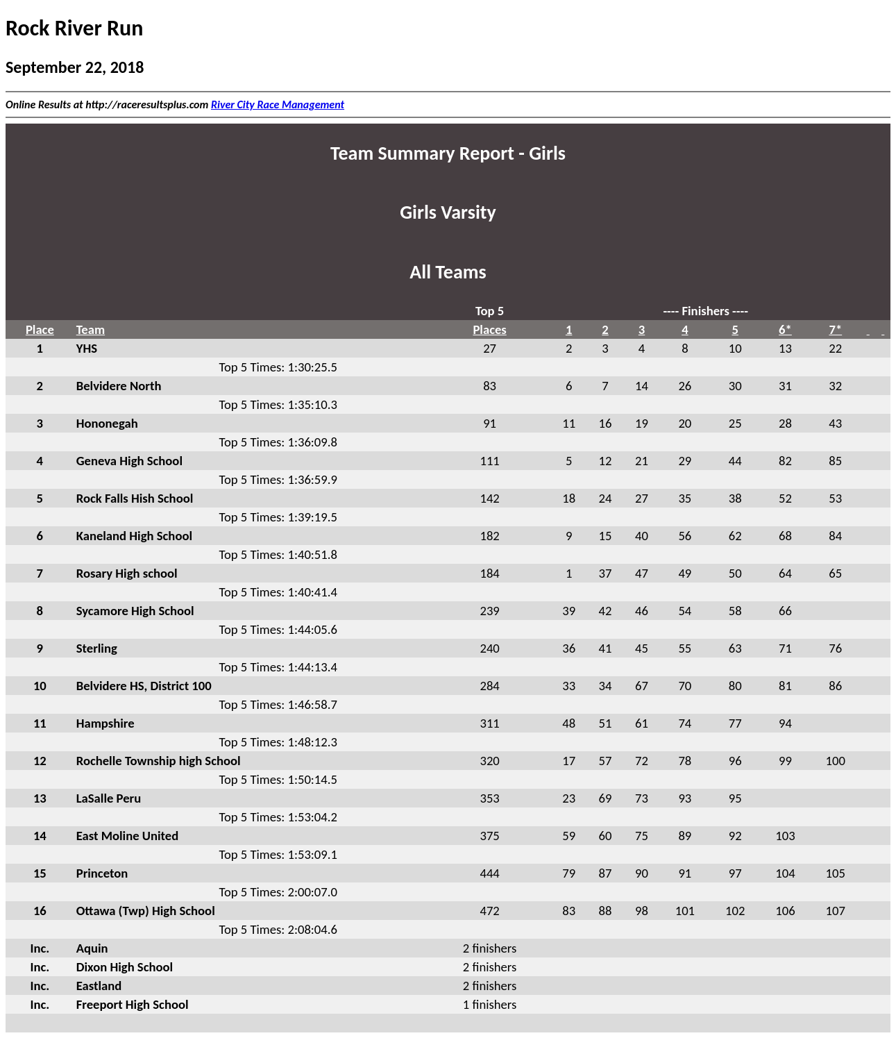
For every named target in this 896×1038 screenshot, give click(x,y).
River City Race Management (277, 104)
